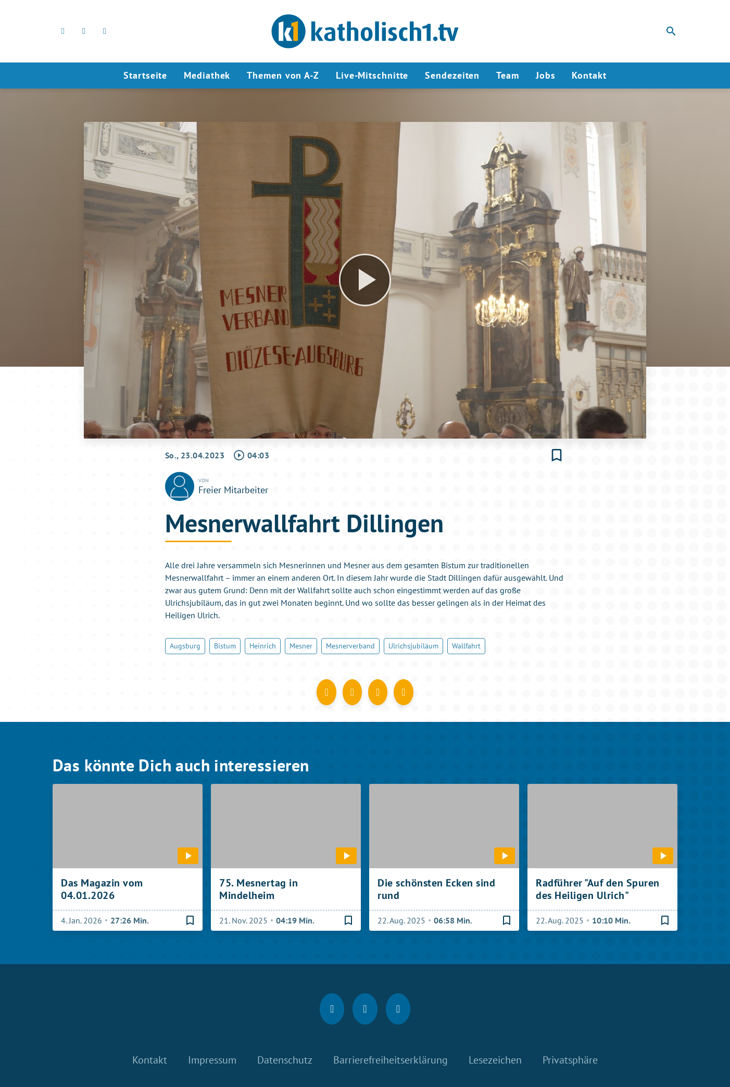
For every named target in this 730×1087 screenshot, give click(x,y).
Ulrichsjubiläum (413, 646)
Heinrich (262, 646)
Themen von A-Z (283, 75)
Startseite (145, 75)
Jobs (546, 75)
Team (507, 75)
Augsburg (185, 646)
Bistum (225, 646)
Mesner (301, 646)
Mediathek (207, 75)
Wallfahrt (466, 646)
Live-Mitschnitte (372, 75)
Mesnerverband (350, 646)
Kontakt (589, 75)
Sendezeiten (452, 75)
